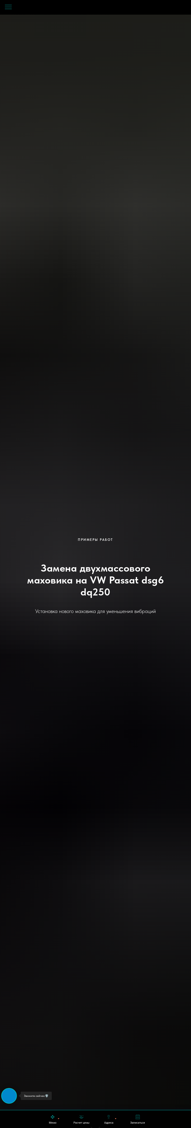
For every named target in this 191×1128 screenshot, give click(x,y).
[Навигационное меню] (8, 7)
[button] (81, 1119)
